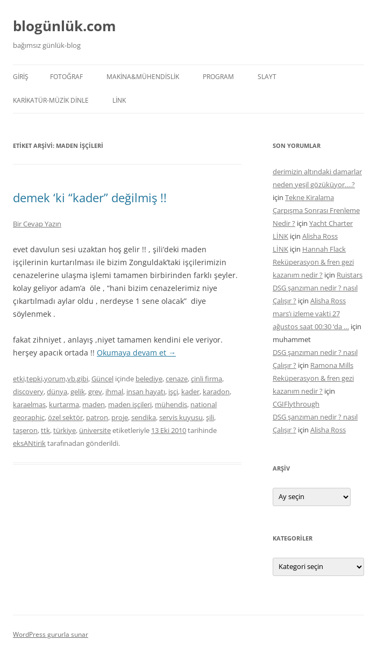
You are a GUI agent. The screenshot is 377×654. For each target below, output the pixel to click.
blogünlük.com (64, 25)
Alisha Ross (320, 236)
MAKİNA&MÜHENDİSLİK (142, 76)
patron (97, 417)
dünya (57, 391)
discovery (28, 391)
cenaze (177, 378)
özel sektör (65, 417)
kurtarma (64, 404)
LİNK (119, 100)
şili (210, 417)
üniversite (95, 430)
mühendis (171, 404)
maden (93, 404)
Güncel (102, 378)
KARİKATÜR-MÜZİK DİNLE (51, 100)
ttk (45, 430)
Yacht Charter (331, 223)
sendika (143, 417)
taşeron (25, 430)
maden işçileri (130, 404)
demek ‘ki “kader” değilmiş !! (90, 197)
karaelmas (29, 404)
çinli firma (206, 378)
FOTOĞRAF (66, 76)
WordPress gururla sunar (50, 634)
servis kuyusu (181, 417)
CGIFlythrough (296, 404)
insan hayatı (145, 391)
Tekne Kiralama (309, 197)
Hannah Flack (324, 249)
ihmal (114, 391)
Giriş (21, 76)
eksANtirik (29, 443)
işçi (173, 391)
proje (119, 417)
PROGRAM (218, 76)
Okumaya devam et (136, 352)
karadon (216, 391)
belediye (149, 378)
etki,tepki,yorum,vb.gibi (50, 378)
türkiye (64, 430)
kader (190, 391)
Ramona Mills (331, 365)
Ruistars (349, 275)
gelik (77, 391)
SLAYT (267, 76)
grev (95, 391)
